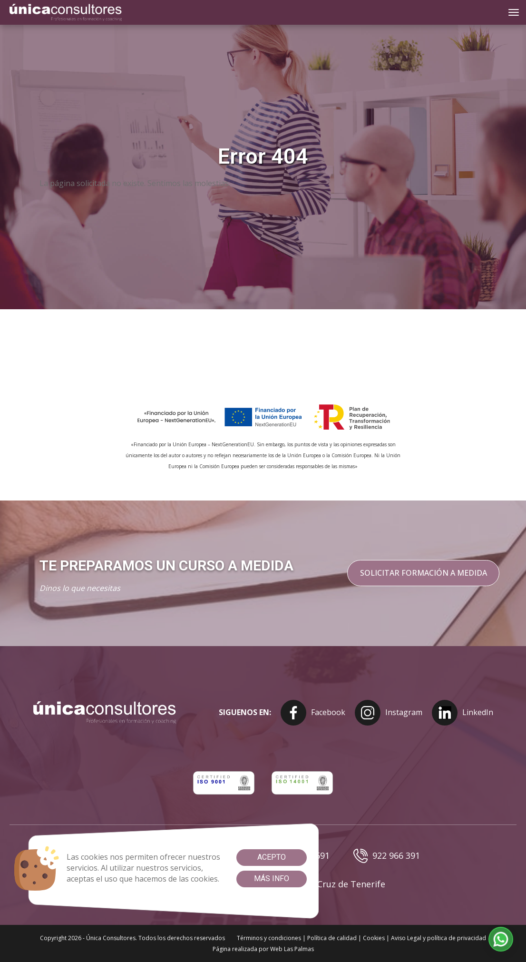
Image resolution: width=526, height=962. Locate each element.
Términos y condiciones (269, 938)
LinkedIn (462, 713)
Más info (271, 878)
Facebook (313, 713)
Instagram (388, 713)
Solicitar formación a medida (423, 573)
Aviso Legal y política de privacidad (438, 938)
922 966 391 (386, 856)
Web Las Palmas (292, 949)
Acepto (271, 857)
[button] (501, 939)
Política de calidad (332, 938)
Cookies (374, 938)
